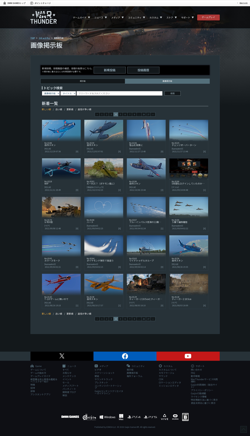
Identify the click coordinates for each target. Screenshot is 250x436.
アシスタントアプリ (40, 394)
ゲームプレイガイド (40, 376)
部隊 (32, 391)
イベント (67, 379)
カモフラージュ (166, 373)
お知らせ (67, 373)
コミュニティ (134, 17)
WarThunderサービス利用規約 (204, 380)
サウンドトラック (104, 379)
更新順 (70, 109)
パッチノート (69, 389)
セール (66, 382)
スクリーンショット (105, 373)
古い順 (58, 109)
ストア (169, 17)
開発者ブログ (69, 392)
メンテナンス (69, 376)
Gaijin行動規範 (198, 393)
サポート (185, 17)
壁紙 (97, 376)
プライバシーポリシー (202, 390)
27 (148, 114)
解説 (65, 395)
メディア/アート (71, 386)
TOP (32, 38)
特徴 (32, 385)
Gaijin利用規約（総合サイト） (204, 386)
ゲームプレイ (208, 17)
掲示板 (83, 81)
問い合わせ (196, 369)
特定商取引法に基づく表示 (204, 400)
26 (144, 114)
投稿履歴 (143, 70)
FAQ (193, 373)
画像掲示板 (132, 373)
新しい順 (46, 109)
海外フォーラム (134, 376)
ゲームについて (38, 369)
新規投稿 (109, 70)
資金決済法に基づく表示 (203, 403)
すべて (66, 369)
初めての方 (244, 3)
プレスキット (101, 382)
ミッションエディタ (169, 386)
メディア (115, 17)
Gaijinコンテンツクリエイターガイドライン (109, 392)
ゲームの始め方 (38, 373)
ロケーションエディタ (170, 382)
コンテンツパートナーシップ (108, 387)
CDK (161, 379)
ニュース (98, 17)
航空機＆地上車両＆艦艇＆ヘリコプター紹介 (43, 380)
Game (36, 366)
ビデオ (98, 369)
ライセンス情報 (199, 396)
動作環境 (195, 376)
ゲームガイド (79, 17)
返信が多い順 (84, 109)
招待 (32, 388)
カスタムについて (168, 369)
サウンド (163, 376)
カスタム (153, 17)
